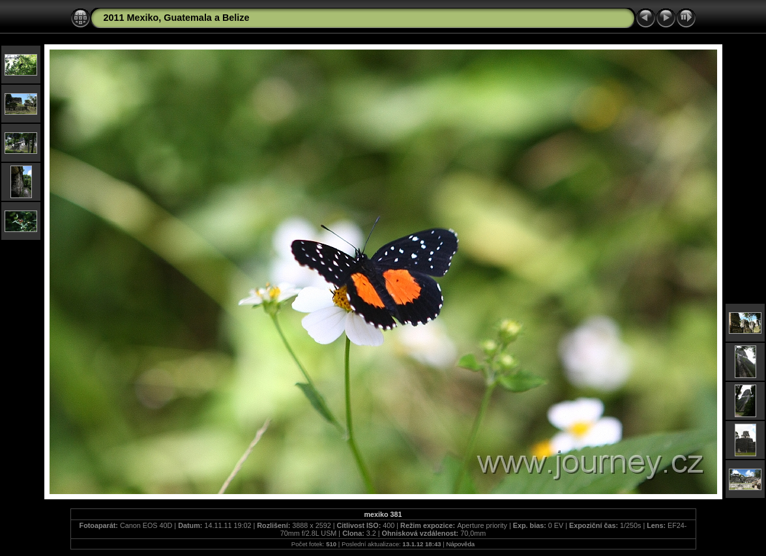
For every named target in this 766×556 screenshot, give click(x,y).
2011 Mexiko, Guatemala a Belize (177, 17)
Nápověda (460, 544)
